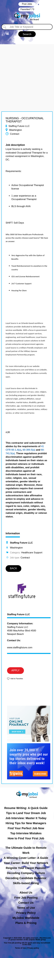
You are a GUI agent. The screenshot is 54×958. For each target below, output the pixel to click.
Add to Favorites (16, 679)
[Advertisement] (27, 71)
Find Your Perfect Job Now (26, 828)
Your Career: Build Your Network (26, 862)
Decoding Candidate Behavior (26, 878)
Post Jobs (27, 4)
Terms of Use (26, 907)
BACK (13, 568)
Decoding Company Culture (26, 873)
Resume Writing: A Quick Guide (26, 808)
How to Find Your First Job (26, 838)
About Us (26, 892)
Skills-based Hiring (26, 883)
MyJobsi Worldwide (26, 917)
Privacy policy (33, 948)
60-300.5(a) (29, 449)
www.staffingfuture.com (19, 647)
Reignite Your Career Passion (26, 868)
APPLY (15, 670)
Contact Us (26, 902)
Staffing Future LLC (18, 614)
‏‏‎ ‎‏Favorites (27, 9)
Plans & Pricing (26, 922)
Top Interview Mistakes (25, 833)
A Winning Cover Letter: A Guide (26, 857)
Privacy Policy (26, 912)
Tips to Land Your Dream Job (26, 813)
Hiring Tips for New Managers (26, 823)
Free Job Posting (26, 897)
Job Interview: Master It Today (25, 818)
